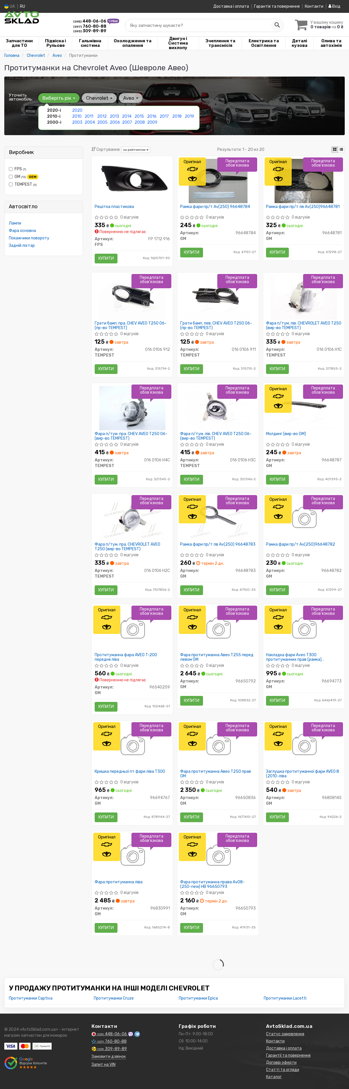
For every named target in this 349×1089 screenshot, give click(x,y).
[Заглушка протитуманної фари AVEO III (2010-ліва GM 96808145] (303, 745)
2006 (115, 122)
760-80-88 (89, 26)
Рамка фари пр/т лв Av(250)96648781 (303, 207)
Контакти (314, 6)
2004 (90, 122)
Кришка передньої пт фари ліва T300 (130, 771)
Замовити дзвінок (109, 1056)
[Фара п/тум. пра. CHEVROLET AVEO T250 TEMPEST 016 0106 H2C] (132, 518)
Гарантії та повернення (288, 1055)
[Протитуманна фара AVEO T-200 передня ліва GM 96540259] (132, 628)
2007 (127, 122)
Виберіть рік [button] (58, 98)
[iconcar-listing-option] (341, 150)
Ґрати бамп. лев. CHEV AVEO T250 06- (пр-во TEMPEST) (216, 325)
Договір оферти (281, 1062)
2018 (177, 116)
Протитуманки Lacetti (285, 998)
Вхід (334, 6)
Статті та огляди (282, 1069)
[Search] (277, 25)
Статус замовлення (285, 1034)
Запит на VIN (103, 1064)
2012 (102, 116)
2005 (102, 122)
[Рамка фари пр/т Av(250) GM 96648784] (218, 180)
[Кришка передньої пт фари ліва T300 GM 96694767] (132, 745)
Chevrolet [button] (99, 98)
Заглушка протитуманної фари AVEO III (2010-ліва (302, 773)
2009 (152, 122)
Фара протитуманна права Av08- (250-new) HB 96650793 (212, 884)
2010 (77, 116)
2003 (77, 122)
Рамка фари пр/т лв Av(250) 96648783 (217, 544)
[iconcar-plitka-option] (334, 150)
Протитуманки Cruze (114, 998)
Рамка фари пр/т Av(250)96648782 (300, 544)
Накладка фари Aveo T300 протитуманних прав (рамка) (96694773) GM (294, 657)
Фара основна (22, 230)
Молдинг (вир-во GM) (286, 434)
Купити (106, 258)
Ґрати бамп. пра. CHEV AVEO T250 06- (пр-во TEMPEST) (131, 325)
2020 (77, 110)
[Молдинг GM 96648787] (304, 407)
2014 (126, 116)
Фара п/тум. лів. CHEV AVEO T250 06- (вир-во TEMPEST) (215, 436)
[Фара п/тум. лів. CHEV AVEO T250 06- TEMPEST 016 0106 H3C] (218, 407)
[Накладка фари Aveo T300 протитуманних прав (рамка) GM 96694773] (303, 628)
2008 (140, 122)
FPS (17, 169)
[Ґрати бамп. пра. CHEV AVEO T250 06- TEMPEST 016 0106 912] (132, 297)
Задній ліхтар (22, 245)
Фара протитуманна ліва (119, 882)
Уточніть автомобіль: (21, 97)
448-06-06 (90, 21)
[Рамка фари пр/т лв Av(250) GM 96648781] (304, 180)
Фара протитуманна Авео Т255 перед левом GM (216, 657)
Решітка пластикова (114, 207)
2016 (152, 116)
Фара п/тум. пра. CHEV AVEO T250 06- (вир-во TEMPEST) (131, 436)
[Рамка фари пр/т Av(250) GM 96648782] (303, 518)
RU (22, 6)
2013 (114, 116)
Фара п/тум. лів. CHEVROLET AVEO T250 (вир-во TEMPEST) (303, 325)
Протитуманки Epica (198, 998)
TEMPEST (23, 184)
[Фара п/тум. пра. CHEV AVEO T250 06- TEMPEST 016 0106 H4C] (132, 407)
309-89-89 (89, 31)
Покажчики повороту (29, 238)
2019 (189, 116)
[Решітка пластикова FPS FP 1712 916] (132, 179)
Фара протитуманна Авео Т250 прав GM (215, 773)
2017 (164, 116)
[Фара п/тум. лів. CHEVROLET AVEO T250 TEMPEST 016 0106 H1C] (304, 297)
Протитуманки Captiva (30, 998)
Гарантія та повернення (277, 6)
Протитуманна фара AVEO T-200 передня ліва (126, 657)
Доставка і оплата (231, 6)
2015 (139, 116)
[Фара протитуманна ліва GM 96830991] (132, 856)
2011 (89, 116)
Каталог (274, 1076)
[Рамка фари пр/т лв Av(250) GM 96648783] (218, 518)
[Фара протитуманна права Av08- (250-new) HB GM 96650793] (218, 856)
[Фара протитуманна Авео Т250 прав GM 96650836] (218, 745)
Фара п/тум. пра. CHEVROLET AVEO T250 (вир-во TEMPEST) (127, 546)
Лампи (15, 223)
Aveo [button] (130, 98)
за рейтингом (136, 150)
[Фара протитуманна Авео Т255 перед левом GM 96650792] (218, 628)
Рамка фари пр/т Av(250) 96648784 (215, 207)
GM (23, 176)
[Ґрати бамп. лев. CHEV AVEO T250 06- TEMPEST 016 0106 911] (218, 297)
